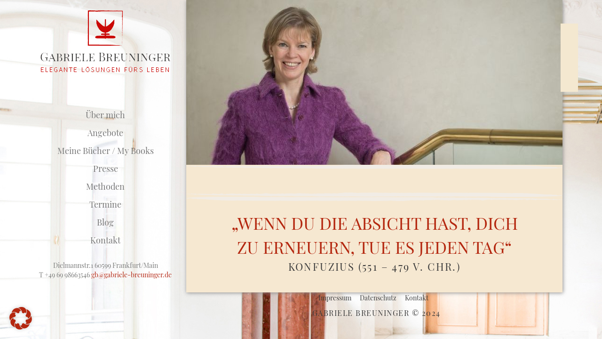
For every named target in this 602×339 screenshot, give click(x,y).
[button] (20, 318)
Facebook (569, 50)
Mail (569, 81)
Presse (105, 168)
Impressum (334, 297)
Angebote (105, 132)
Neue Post (536, 120)
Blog (105, 222)
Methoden (105, 186)
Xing (569, 35)
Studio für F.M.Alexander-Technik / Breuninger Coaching (105, 41)
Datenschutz (378, 297)
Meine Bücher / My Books (105, 150)
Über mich (105, 115)
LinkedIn (569, 66)
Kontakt (105, 240)
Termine (105, 204)
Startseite (105, 97)
